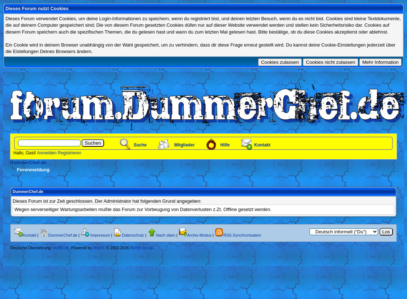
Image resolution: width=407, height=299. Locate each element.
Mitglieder (184, 145)
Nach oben (165, 235)
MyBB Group (141, 248)
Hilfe (225, 145)
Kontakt (262, 145)
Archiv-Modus (199, 235)
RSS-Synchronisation (242, 235)
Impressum (100, 235)
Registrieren (69, 152)
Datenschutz (133, 235)
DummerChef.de (28, 162)
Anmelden (46, 152)
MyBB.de (61, 248)
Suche (140, 145)
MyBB (98, 248)
